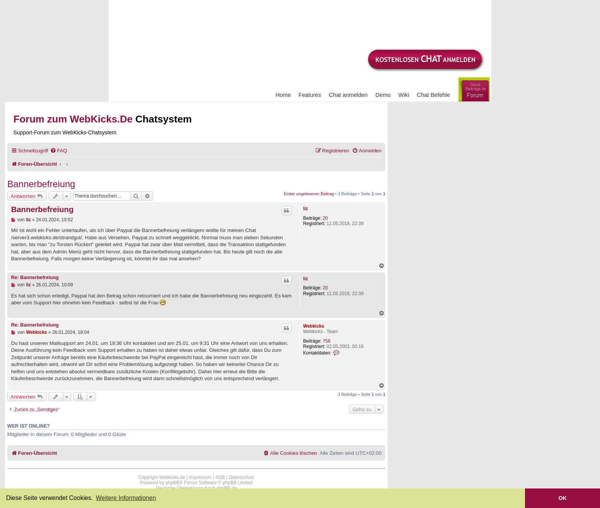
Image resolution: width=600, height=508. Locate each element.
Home (283, 94)
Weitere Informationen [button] (126, 498)
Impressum (200, 477)
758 (326, 341)
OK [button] (562, 498)
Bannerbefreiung (41, 184)
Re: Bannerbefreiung (35, 277)
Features (309, 94)
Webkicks (313, 326)
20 (325, 218)
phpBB (172, 482)
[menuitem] (58, 150)
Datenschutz (241, 477)
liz (305, 208)
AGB (220, 477)
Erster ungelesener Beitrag (309, 193)
